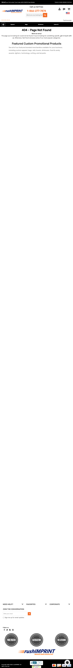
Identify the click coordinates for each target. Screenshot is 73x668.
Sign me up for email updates (14, 617)
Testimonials (67, 20)
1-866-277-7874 (36, 10)
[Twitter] (7, 630)
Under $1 (56, 24)
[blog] (10, 630)
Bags (26, 24)
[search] (34, 15)
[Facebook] (4, 630)
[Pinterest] (13, 630)
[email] (15, 613)
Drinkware (40, 24)
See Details (31, 2)
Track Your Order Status (63, 2)
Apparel (13, 24)
